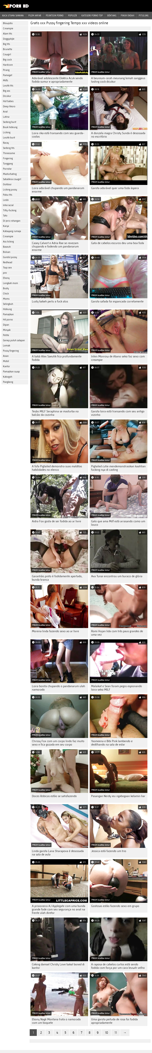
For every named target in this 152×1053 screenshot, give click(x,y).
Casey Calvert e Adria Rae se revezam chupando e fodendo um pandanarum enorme (55, 246)
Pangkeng (8, 382)
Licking (6, 132)
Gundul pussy (10, 257)
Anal (5, 111)
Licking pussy (10, 189)
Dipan (6, 324)
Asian (6, 356)
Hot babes (8, 101)
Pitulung (144, 15)
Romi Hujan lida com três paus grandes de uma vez (117, 633)
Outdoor (7, 184)
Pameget (7, 75)
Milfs (5, 80)
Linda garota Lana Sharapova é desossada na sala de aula (58, 852)
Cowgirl (7, 54)
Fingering (8, 158)
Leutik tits (8, 85)
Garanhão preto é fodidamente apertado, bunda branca (57, 578)
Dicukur (7, 96)
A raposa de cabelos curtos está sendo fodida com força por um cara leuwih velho (118, 966)
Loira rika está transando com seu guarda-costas (58, 134)
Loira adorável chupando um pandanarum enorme (58, 189)
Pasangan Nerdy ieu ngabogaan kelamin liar (118, 796)
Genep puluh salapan (14, 340)
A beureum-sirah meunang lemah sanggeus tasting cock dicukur (118, 79)
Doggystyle (8, 38)
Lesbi (6, 200)
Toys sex (7, 267)
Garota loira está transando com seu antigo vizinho (117, 413)
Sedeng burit (9, 122)
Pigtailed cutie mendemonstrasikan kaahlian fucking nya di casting (118, 468)
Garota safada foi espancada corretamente (117, 301)
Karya (6, 226)
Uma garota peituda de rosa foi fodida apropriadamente (114, 1021)
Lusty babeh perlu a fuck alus (50, 301)
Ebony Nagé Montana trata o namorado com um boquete (56, 1021)
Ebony (6, 278)
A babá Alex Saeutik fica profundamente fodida (56, 358)
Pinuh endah (127, 15)
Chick (6, 293)
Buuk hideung (10, 127)
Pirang (6, 70)
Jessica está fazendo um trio (108, 851)
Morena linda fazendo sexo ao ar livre (55, 631)
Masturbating (10, 174)
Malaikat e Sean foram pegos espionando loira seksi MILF (116, 687)
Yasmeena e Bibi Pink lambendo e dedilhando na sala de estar (112, 742)
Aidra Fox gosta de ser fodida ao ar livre (56, 521)
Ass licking (8, 241)
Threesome (9, 153)
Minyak (7, 330)
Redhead (7, 262)
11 (115, 1032)
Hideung (7, 309)
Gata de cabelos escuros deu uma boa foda (117, 243)
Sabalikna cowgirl (12, 179)
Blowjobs (8, 23)
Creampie (8, 28)
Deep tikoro (9, 106)
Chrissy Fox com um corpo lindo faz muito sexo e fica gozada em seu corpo (58, 742)
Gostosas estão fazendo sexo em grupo (115, 906)
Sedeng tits (8, 148)
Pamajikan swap (11, 371)
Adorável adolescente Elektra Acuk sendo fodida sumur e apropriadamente (57, 79)
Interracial (8, 205)
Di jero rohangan (11, 220)
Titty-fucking (9, 210)
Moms (6, 298)
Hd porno (8, 319)
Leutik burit (9, 137)
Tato (5, 215)
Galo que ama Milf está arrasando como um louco (118, 523)
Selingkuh (8, 304)
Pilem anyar (34, 15)
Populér (72, 15)
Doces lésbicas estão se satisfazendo (54, 796)
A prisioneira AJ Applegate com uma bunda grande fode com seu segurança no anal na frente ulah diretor (58, 909)
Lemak (6, 345)
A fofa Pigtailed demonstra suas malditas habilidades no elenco (57, 468)
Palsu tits (7, 194)
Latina (6, 116)
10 (106, 1032)
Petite (6, 335)
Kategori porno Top (92, 15)
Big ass (6, 90)
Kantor (6, 366)
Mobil (6, 361)
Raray (6, 142)
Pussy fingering (11, 350)
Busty (6, 288)
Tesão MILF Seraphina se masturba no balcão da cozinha (55, 413)
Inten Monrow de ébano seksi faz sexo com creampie (118, 358)
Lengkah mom (10, 283)
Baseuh (7, 246)
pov (5, 272)
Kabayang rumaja (12, 231)
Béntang (111, 15)
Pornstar (7, 168)
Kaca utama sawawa (13, 15)
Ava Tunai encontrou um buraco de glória (116, 576)
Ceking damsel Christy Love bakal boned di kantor (58, 966)
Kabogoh (7, 376)
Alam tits (7, 33)
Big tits (6, 44)
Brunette (7, 49)
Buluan (6, 252)
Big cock (7, 59)
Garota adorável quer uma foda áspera (115, 188)
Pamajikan (8, 314)
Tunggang (8, 163)
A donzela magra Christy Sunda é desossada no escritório (118, 134)
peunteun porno (55, 15)
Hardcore (8, 64)
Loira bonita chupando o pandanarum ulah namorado (58, 687)
